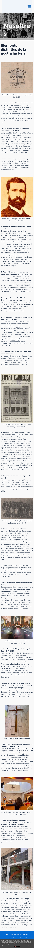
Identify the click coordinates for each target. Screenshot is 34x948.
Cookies (17, 934)
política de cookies (17, 943)
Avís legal (9, 934)
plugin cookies (29, 946)
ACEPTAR (17, 946)
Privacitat (24, 934)
